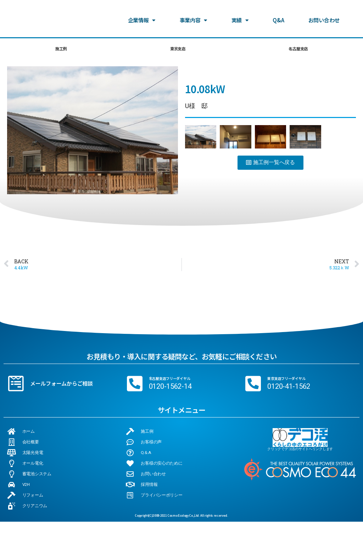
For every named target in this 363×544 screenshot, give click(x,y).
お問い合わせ (324, 14)
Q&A (278, 14)
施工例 (60, 50)
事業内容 (193, 14)
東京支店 (176, 50)
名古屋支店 (297, 50)
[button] (270, 165)
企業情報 (142, 14)
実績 (239, 14)
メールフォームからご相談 (61, 385)
